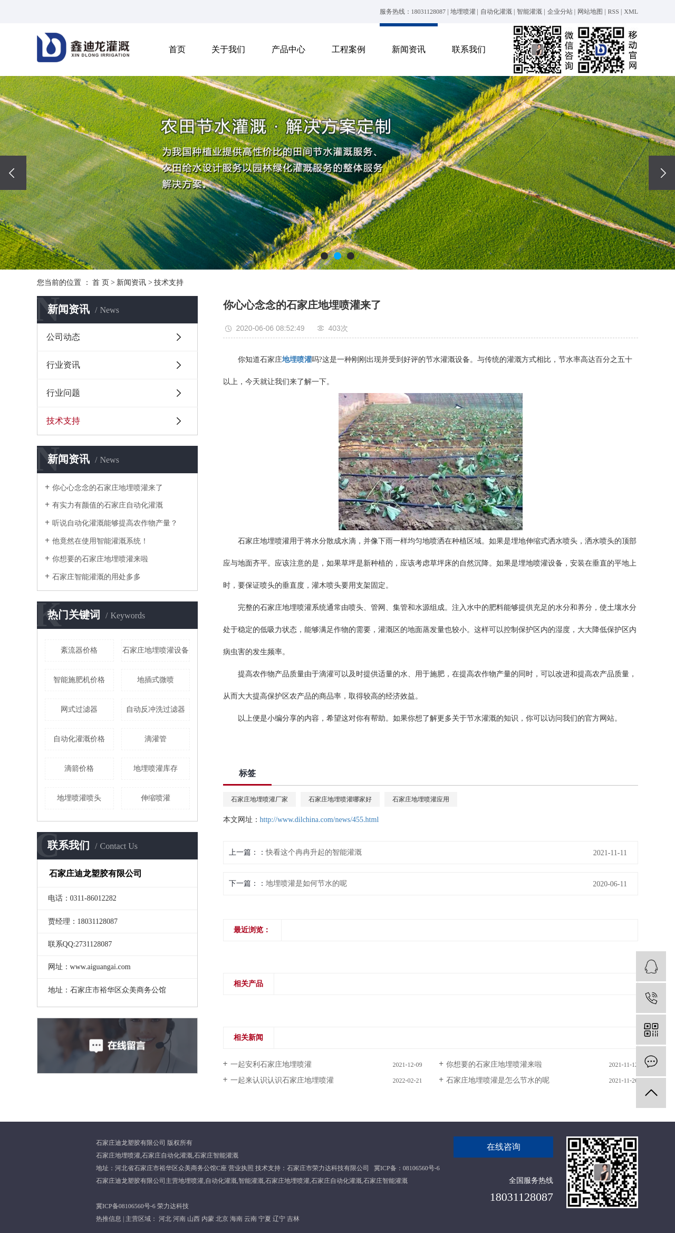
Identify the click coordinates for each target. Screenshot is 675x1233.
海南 (236, 1218)
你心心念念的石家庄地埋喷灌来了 (107, 488)
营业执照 (241, 1168)
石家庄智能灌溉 (216, 1155)
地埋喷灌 (463, 11)
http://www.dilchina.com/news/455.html (319, 820)
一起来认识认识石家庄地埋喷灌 (282, 1080)
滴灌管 (155, 739)
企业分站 (560, 11)
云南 (250, 1218)
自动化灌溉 (496, 11)
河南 (179, 1218)
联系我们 (469, 49)
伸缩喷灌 (155, 798)
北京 (222, 1218)
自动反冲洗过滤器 (155, 709)
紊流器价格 (79, 650)
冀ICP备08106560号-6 (126, 1206)
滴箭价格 (79, 768)
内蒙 (207, 1218)
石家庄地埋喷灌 (118, 1155)
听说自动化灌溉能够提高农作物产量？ (115, 523)
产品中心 (288, 49)
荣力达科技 (173, 1206)
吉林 (293, 1218)
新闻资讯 (409, 49)
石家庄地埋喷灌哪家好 (340, 799)
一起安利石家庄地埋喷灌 (271, 1064)
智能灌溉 (529, 11)
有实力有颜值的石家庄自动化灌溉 (107, 505)
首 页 (100, 282)
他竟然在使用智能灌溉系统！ (100, 541)
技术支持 (169, 282)
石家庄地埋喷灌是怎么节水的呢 (497, 1080)
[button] (324, 256)
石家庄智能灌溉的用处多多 (96, 577)
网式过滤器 (79, 709)
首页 (177, 49)
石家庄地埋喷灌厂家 (259, 799)
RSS (613, 11)
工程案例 (348, 49)
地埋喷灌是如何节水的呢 (306, 883)
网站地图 (590, 11)
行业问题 (63, 392)
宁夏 (264, 1218)
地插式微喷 (155, 680)
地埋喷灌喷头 (79, 798)
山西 (193, 1218)
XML (631, 11)
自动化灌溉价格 (79, 739)
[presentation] (13, 173)
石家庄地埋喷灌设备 (155, 650)
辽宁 (279, 1218)
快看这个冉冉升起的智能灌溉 (314, 852)
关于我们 (228, 49)
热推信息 (108, 1218)
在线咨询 (503, 1146)
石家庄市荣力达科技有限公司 (328, 1168)
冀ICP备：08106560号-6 (407, 1168)
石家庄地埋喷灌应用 (420, 799)
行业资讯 (63, 364)
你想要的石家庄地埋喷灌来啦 (100, 559)
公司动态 (63, 336)
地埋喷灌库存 (155, 768)
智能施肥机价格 (79, 680)
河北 (165, 1218)
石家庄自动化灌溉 (167, 1155)
